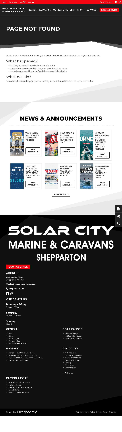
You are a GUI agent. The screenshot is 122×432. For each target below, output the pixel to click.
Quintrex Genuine (72, 360)
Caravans (44, 10)
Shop (80, 10)
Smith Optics (70, 368)
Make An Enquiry (16, 385)
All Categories (70, 353)
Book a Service (109, 10)
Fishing (68, 363)
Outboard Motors (63, 10)
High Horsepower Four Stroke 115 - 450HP (26, 358)
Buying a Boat (17, 378)
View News (61, 194)
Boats (32, 10)
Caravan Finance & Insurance (20, 387)
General (12, 329)
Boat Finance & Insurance (19, 382)
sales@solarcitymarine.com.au (20, 284)
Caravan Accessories (73, 355)
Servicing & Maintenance (19, 392)
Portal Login (14, 338)
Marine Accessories (73, 358)
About (4, 2)
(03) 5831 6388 (106, 2)
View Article (33, 150)
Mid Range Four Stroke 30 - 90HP (23, 355)
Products (70, 348)
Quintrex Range (71, 333)
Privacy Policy (14, 341)
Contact (12, 336)
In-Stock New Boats (73, 336)
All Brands (69, 373)
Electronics (69, 365)
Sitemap (112, 412)
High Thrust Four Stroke (18, 360)
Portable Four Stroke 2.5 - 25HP (21, 353)
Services (91, 10)
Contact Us (13, 2)
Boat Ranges (72, 329)
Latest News (14, 390)
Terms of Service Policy (18, 343)
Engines (12, 348)
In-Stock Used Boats (73, 338)
